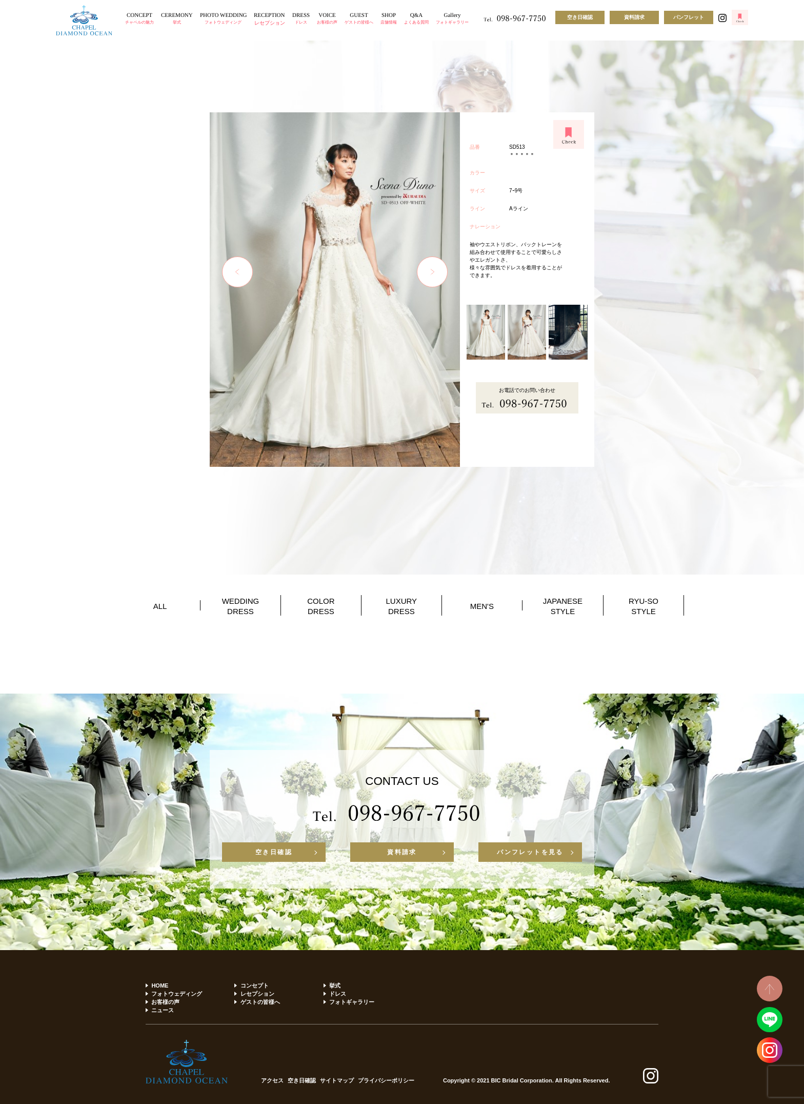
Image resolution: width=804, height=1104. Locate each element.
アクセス (272, 1080)
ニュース (162, 1010)
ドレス (337, 994)
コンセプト (254, 985)
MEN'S (482, 606)
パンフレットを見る (530, 852)
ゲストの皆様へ (260, 1002)
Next (432, 272)
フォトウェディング (176, 994)
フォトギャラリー (351, 1002)
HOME (159, 985)
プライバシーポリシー (386, 1080)
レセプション (257, 994)
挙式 (334, 985)
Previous (237, 272)
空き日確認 (580, 17)
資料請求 (634, 17)
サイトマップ (337, 1080)
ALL (160, 606)
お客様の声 (165, 1002)
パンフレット (688, 17)
